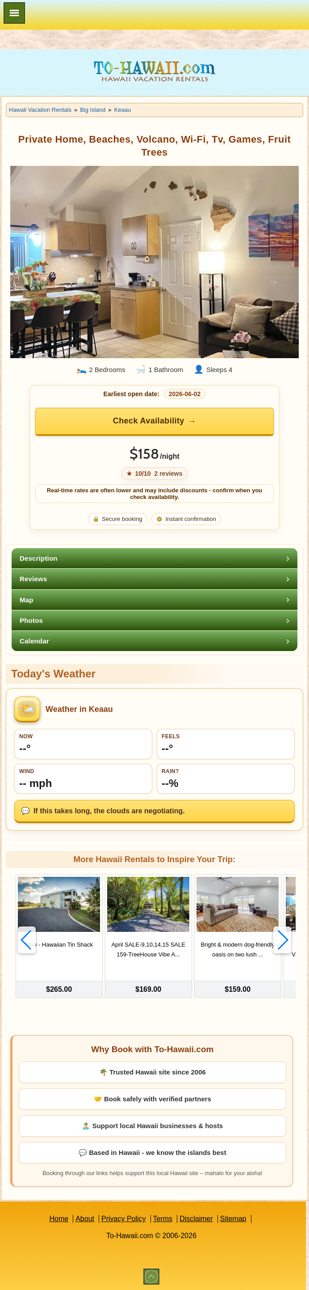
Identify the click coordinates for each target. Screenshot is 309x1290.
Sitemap (233, 1218)
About (84, 1218)
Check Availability (148, 420)
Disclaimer (196, 1218)
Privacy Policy (123, 1218)
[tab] (154, 558)
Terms (163, 1218)
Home (58, 1218)
